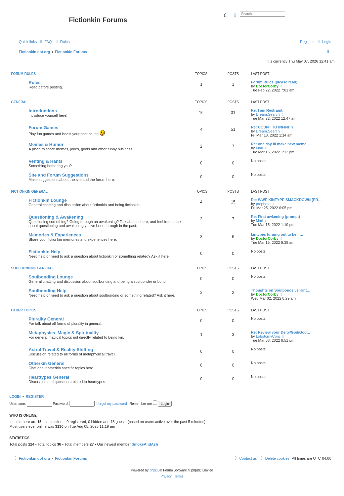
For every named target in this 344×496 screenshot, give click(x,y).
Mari (259, 148)
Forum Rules (23, 74)
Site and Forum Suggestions (59, 175)
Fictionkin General (29, 191)
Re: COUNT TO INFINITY (272, 127)
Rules (35, 82)
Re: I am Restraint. (267, 110)
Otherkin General (46, 363)
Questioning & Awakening (56, 217)
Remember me (143, 404)
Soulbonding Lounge (51, 276)
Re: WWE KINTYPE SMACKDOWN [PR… (286, 200)
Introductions (43, 110)
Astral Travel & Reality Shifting (61, 349)
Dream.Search (268, 114)
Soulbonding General (32, 268)
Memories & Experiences (55, 234)
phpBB (154, 470)
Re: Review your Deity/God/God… (280, 332)
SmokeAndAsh (145, 444)
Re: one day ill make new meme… (280, 144)
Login (14, 396)
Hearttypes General (49, 377)
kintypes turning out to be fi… (277, 234)
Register (35, 396)
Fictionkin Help (44, 251)
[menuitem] (45, 42)
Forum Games (43, 127)
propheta (263, 204)
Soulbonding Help (48, 290)
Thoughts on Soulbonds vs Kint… (280, 290)
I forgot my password (111, 404)
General (19, 102)
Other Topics (23, 310)
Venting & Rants (45, 161)
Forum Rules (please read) (274, 82)
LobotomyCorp (268, 336)
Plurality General (46, 318)
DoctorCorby (267, 86)
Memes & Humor (46, 144)
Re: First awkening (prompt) (275, 217)
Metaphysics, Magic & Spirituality (64, 332)
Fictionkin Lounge (48, 200)
